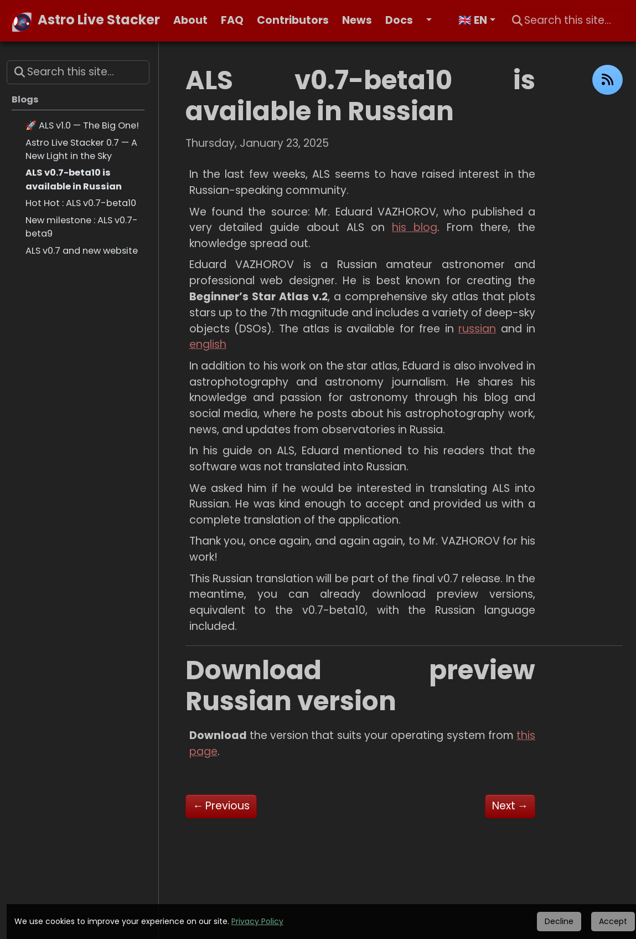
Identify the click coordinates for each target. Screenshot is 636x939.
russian (477, 328)
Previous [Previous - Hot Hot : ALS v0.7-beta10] (221, 805)
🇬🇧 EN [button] (472, 20)
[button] (435, 20)
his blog (414, 227)
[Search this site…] (566, 20)
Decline (559, 921)
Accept (613, 921)
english (207, 344)
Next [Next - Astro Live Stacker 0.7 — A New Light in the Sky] (510, 805)
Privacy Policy (257, 921)
